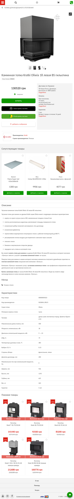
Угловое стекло (8, 285)
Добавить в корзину (13, 193)
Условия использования (23, 496)
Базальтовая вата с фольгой (61, 179)
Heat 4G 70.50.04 (37, 425)
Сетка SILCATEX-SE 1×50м (37, 179)
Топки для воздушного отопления (18, 8)
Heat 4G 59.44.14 (61, 425)
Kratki (25, 135)
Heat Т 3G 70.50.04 (13, 425)
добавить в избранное (19, 124)
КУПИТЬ (18, 101)
